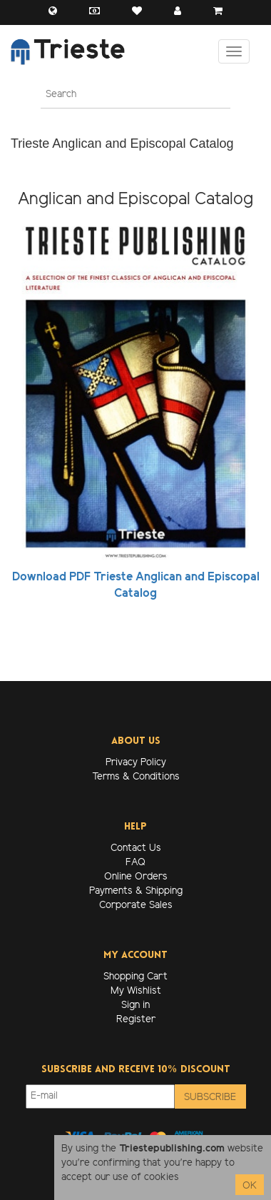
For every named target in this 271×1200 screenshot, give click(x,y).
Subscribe (210, 1097)
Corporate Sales (136, 905)
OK (249, 1186)
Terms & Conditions (136, 777)
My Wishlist (136, 991)
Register (135, 1020)
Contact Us (136, 848)
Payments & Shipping (136, 891)
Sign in (135, 1005)
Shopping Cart (135, 977)
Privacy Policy (136, 763)
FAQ (135, 863)
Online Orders (136, 877)
